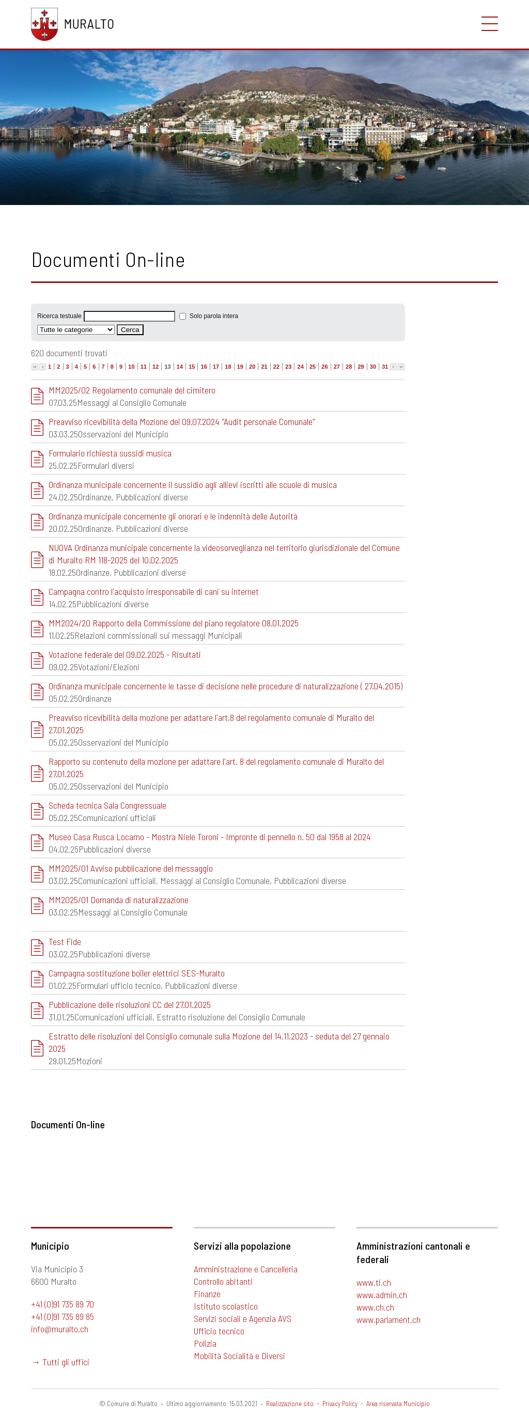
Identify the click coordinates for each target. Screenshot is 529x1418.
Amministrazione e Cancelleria (246, 1268)
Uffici (40, 113)
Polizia (205, 1343)
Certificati (48, 95)
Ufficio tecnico (219, 1330)
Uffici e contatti (58, 187)
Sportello (55, 58)
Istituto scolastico (226, 1306)
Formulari (47, 78)
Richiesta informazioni (70, 169)
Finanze (207, 1293)
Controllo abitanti (223, 1281)
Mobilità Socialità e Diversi (239, 1355)
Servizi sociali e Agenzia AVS (242, 1318)
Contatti (51, 149)
